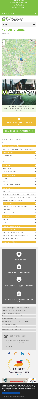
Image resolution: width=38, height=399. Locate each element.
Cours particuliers (10, 213)
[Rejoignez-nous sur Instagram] (16, 354)
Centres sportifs (8, 165)
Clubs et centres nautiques (12, 184)
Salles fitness (7, 156)
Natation (6, 178)
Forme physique (8, 152)
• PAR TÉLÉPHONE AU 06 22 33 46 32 (16, 341)
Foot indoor (7, 168)
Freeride (7, 210)
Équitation (6, 219)
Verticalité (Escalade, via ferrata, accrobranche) (19, 194)
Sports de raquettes (9, 172)
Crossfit (5, 159)
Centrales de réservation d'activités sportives (18, 149)
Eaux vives (6, 191)
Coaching (6, 162)
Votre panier (19, 8)
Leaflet (25, 75)
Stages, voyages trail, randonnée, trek (15, 235)
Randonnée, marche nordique (12, 200)
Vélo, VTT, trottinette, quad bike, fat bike (17, 197)
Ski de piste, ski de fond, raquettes (15, 206)
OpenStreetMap (29, 75)
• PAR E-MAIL (7, 347)
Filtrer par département (19, 10)
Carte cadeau (6, 143)
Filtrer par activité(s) (19, 13)
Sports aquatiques (9, 175)
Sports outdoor (8, 188)
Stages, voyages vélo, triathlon (13, 232)
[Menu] (19, 24)
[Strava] (29, 354)
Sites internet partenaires (11, 146)
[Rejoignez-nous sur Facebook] (9, 354)
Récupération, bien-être (10, 242)
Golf (4, 222)
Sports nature (7, 216)
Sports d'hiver (8, 203)
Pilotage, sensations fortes (11, 226)
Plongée (5, 181)
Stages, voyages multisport (12, 238)
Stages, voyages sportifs (11, 229)
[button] (21, 59)
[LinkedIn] (22, 354)
